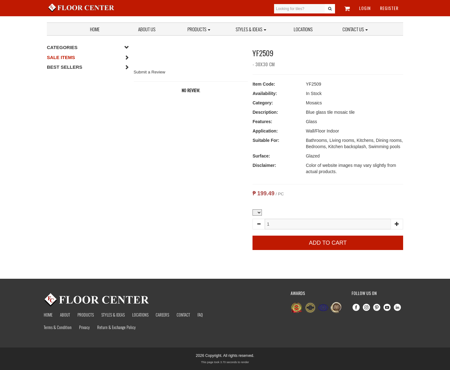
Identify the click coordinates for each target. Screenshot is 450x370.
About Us (146, 29)
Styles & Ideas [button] (251, 29)
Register (389, 8)
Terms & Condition (58, 327)
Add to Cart (328, 243)
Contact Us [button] (355, 29)
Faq (200, 315)
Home (95, 29)
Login (365, 8)
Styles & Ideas (113, 315)
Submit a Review (149, 72)
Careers (162, 315)
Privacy (84, 327)
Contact (183, 315)
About (65, 315)
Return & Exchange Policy (116, 327)
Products (199, 29)
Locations (303, 29)
